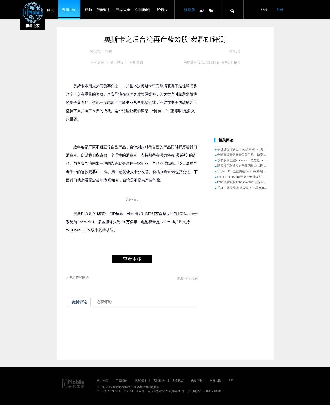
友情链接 (159, 380)
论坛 (161, 10)
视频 (88, 10)
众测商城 (142, 10)
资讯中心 (69, 10)
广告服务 (121, 380)
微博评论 (79, 302)
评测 (108, 52)
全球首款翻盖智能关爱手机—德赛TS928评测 (247, 155)
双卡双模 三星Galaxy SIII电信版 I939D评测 (245, 160)
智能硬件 (103, 10)
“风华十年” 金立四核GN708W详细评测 (243, 171)
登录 (264, 9)
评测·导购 (136, 62)
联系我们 (140, 380)
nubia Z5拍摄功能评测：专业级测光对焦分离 (247, 177)
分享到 (226, 62)
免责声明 (196, 380)
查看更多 (132, 259)
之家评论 (104, 302)
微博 (201, 10)
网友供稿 (190, 62)
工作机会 (178, 380)
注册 (280, 9)
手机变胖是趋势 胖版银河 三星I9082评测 (244, 188)
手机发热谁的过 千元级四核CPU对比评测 (245, 149)
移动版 (189, 10)
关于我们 (102, 380)
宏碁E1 (96, 52)
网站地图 (215, 380)
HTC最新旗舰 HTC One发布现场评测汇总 (245, 182)
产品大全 (123, 10)
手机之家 (97, 62)
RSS (231, 380)
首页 (50, 10)
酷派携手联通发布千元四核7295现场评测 (244, 166)
